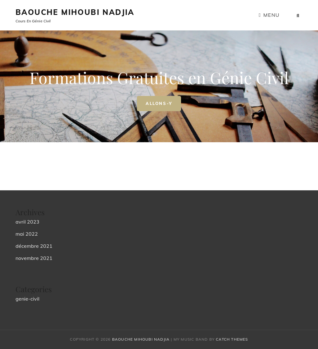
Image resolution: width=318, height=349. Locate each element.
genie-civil (27, 299)
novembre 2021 (34, 258)
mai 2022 (27, 234)
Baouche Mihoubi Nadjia (75, 12)
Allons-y (163, 101)
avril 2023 (27, 222)
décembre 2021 (34, 246)
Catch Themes (232, 339)
